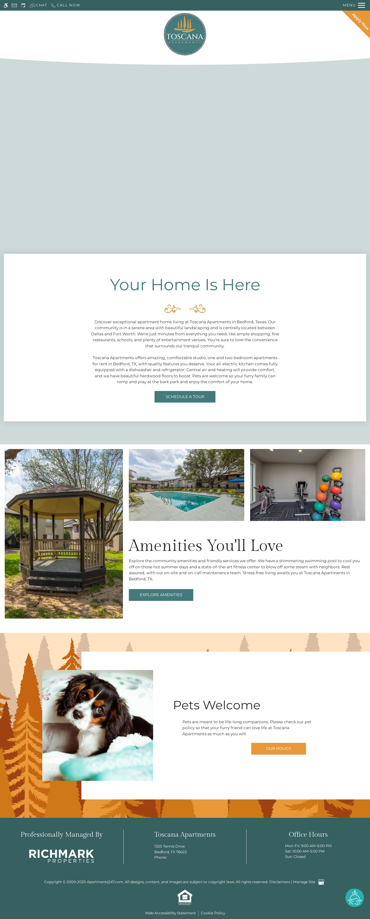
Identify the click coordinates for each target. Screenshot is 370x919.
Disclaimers (279, 882)
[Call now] (65, 5)
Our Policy (278, 748)
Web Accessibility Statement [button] (170, 913)
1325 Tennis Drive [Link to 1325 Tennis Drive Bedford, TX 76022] (185, 849)
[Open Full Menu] (354, 5)
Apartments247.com (105, 882)
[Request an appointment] (23, 5)
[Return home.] (185, 34)
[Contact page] (14, 5)
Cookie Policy (213, 913)
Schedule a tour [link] (185, 396)
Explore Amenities (161, 594)
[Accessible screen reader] (6, 5)
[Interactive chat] (38, 5)
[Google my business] (321, 882)
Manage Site (304, 882)
